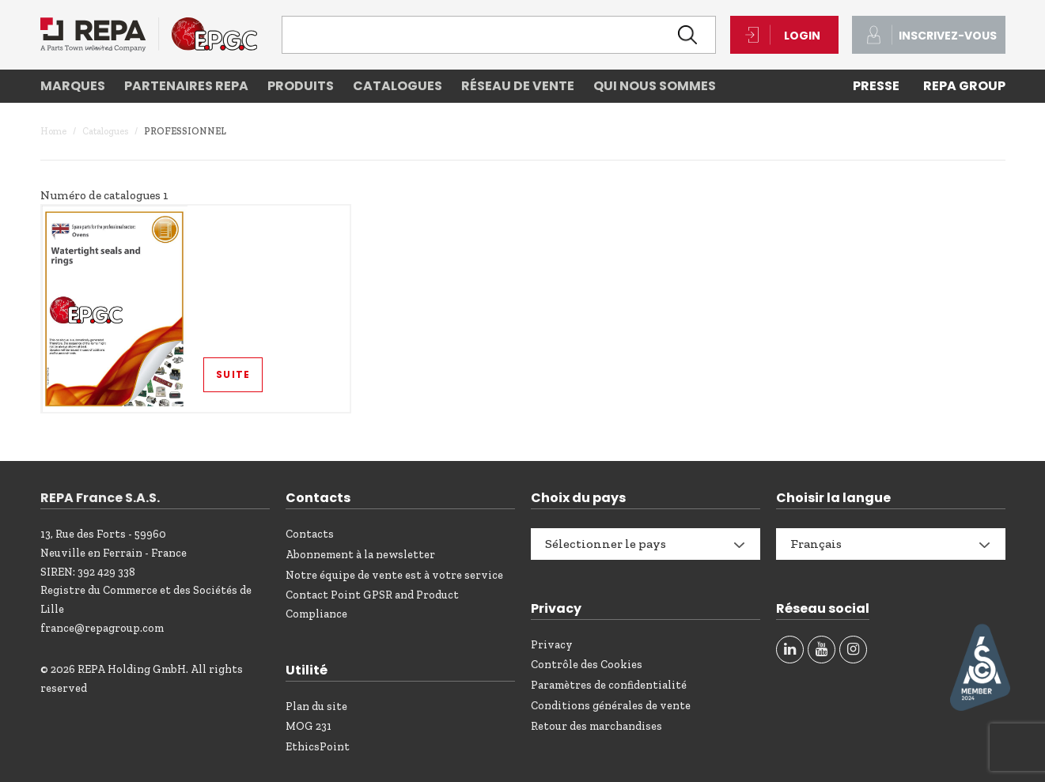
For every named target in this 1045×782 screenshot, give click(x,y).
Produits (300, 86)
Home (53, 131)
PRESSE (876, 86)
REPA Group (964, 86)
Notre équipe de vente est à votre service (394, 575)
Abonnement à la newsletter (360, 554)
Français (816, 543)
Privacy (552, 645)
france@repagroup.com (102, 628)
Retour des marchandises (596, 726)
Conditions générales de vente (611, 705)
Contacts (310, 534)
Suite (233, 374)
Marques (72, 86)
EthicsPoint (318, 747)
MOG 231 (308, 726)
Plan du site (316, 706)
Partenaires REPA (186, 86)
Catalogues (105, 131)
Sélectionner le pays (605, 543)
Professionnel (185, 131)
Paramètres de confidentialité (609, 685)
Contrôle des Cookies (586, 664)
